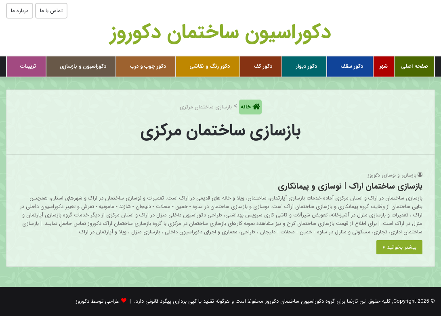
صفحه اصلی (414, 66)
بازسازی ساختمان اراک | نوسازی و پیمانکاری (350, 186)
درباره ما (19, 10)
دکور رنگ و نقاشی (209, 66)
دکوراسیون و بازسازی (83, 66)
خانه (246, 107)
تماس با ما (51, 10)
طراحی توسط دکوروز (98, 301)
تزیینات (28, 66)
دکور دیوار (306, 66)
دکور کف (263, 66)
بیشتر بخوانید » (399, 247)
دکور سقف (351, 66)
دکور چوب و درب (148, 66)
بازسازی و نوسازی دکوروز (392, 175)
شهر (384, 66)
